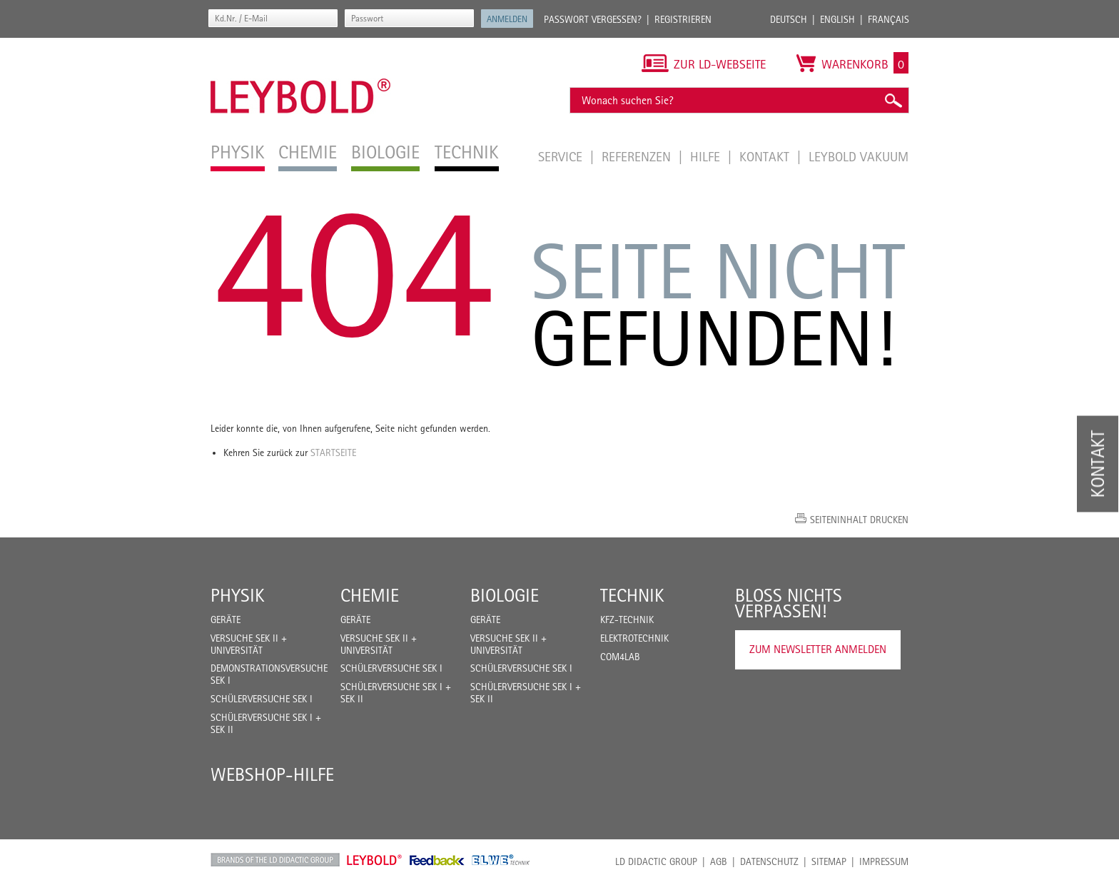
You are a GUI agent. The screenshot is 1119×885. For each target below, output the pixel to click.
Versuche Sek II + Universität (249, 644)
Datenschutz (769, 861)
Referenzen (638, 156)
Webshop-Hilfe (272, 774)
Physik (238, 595)
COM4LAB (620, 656)
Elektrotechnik (634, 638)
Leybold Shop (374, 860)
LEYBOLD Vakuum (858, 156)
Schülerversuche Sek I (262, 698)
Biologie (504, 595)
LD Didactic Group (656, 861)
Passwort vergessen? (593, 19)
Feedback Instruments (437, 860)
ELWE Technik (501, 860)
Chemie (369, 595)
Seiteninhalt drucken (859, 519)
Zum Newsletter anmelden (817, 649)
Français (888, 19)
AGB (718, 861)
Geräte (225, 619)
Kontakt (766, 156)
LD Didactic (275, 860)
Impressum (883, 861)
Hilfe (707, 156)
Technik (632, 595)
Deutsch (788, 19)
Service (562, 156)
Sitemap (828, 861)
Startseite (333, 452)
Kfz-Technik (627, 619)
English (837, 19)
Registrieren (683, 19)
